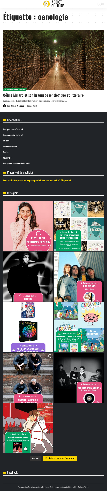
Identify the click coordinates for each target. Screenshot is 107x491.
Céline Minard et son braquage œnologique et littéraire (43, 95)
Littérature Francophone (15, 89)
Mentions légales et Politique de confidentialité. (53, 487)
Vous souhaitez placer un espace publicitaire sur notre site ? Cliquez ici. (37, 180)
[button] (5, 4)
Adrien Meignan (17, 105)
